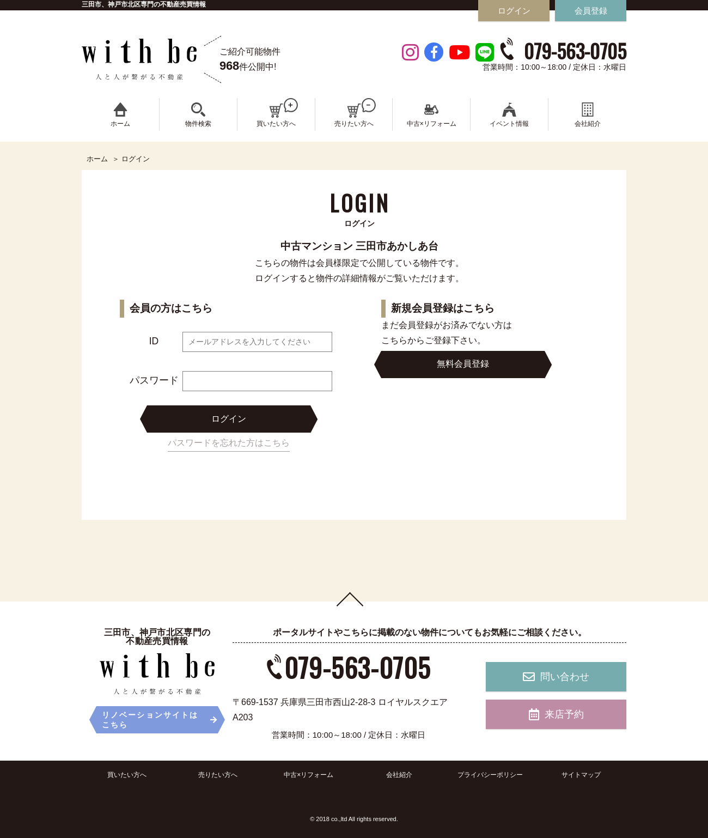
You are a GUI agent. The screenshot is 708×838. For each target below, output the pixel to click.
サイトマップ (581, 775)
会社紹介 (399, 775)
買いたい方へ (127, 775)
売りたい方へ (217, 775)
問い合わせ (556, 677)
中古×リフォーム (308, 775)
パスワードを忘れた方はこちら (229, 442)
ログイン (228, 418)
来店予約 (556, 714)
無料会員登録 (463, 363)
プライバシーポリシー (490, 775)
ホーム (97, 159)
